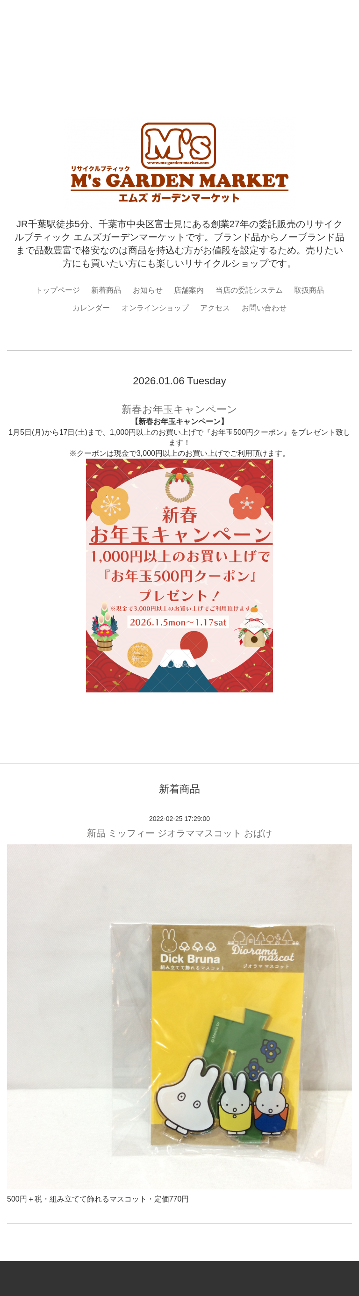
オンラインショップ (155, 308)
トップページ (57, 290)
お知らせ (148, 290)
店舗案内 (189, 290)
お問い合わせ (264, 308)
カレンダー (91, 308)
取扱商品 (309, 290)
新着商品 (106, 290)
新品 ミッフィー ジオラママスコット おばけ (180, 833)
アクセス (215, 308)
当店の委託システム (249, 290)
